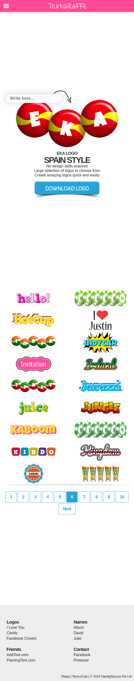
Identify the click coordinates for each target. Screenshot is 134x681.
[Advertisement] (67, 53)
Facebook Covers (21, 638)
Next (67, 508)
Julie (78, 638)
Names (80, 622)
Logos (13, 622)
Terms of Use (80, 676)
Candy (12, 633)
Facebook (82, 655)
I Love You (15, 627)
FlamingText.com (21, 660)
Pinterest (81, 660)
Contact (81, 649)
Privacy (65, 676)
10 (122, 497)
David (78, 633)
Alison (79, 627)
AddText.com (17, 655)
